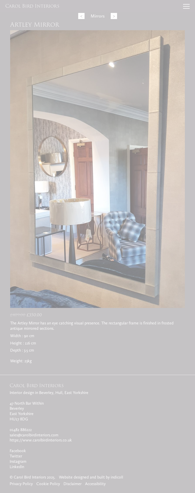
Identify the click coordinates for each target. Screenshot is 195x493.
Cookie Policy (48, 483)
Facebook (18, 450)
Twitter (16, 456)
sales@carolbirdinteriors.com (34, 435)
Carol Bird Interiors (32, 6)
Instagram (18, 461)
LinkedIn (17, 466)
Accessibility (95, 483)
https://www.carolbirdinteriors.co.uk (41, 440)
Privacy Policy (21, 483)
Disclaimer (72, 483)
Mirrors (98, 16)
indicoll (117, 477)
